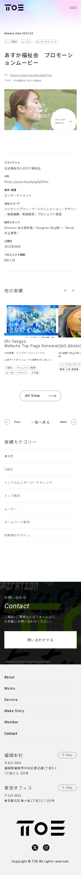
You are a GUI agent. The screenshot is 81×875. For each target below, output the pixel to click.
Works (9, 688)
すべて (9, 456)
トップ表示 (12, 495)
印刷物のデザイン (17, 535)
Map (69, 755)
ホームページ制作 (17, 522)
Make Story (14, 711)
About (9, 677)
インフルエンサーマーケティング (28, 482)
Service (11, 700)
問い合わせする (40, 639)
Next (63, 422)
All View (32, 395)
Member (11, 722)
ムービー (10, 509)
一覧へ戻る (40, 422)
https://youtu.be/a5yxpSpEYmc (31, 75)
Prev (17, 422)
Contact (10, 733)
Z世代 (8, 469)
